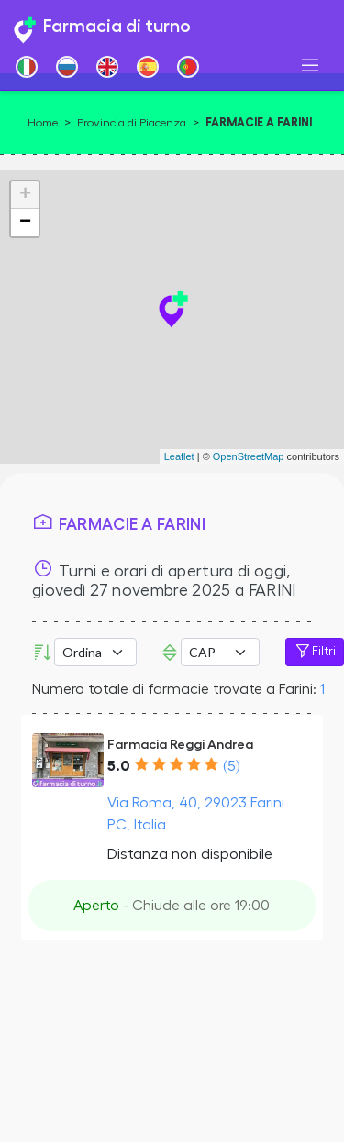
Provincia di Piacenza (131, 122)
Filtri (315, 651)
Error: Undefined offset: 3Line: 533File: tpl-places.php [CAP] (220, 652)
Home (43, 122)
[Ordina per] (95, 652)
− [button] (25, 222)
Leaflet (179, 456)
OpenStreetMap (248, 456)
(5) (231, 766)
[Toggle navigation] (310, 65)
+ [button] (25, 195)
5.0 (118, 766)
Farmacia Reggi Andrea (180, 745)
